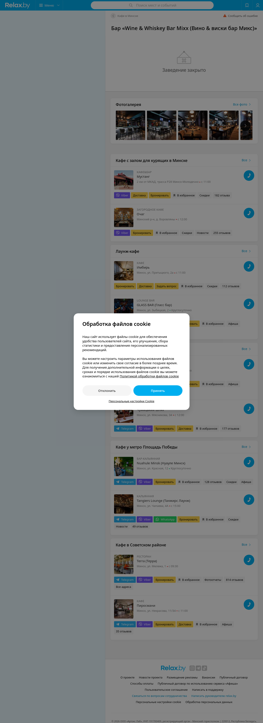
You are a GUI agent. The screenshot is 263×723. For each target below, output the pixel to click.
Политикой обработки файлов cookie (149, 376)
